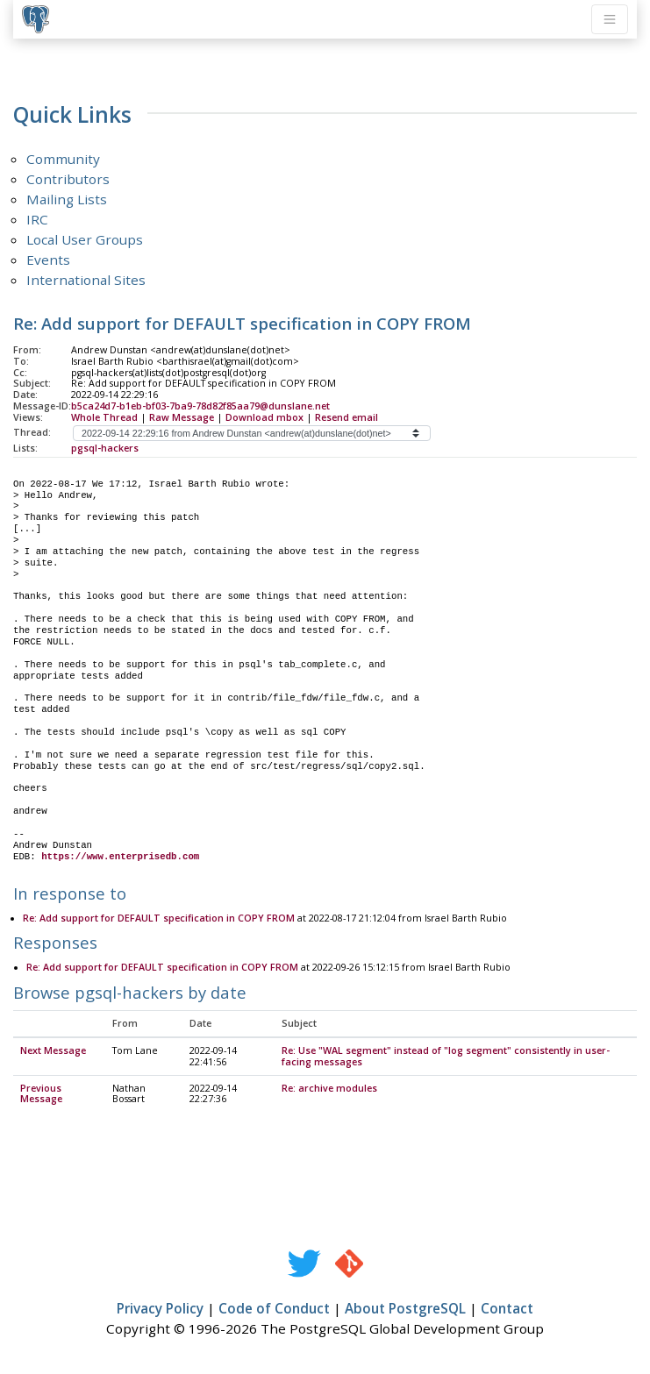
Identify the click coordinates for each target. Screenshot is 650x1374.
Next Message (53, 1051)
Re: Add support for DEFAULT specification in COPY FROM (159, 919)
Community (63, 158)
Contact (507, 1309)
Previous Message (41, 1095)
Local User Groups (84, 239)
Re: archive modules (329, 1089)
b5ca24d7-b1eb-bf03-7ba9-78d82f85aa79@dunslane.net (200, 406)
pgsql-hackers (105, 448)
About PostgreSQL (405, 1309)
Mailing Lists (66, 199)
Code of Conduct (274, 1309)
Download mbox (264, 417)
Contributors (68, 179)
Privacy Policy (160, 1309)
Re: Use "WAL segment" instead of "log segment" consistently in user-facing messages (446, 1057)
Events (48, 259)
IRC (37, 219)
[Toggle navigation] (609, 19)
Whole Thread (104, 417)
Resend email (346, 417)
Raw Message (181, 417)
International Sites (86, 279)
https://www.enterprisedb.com (120, 857)
